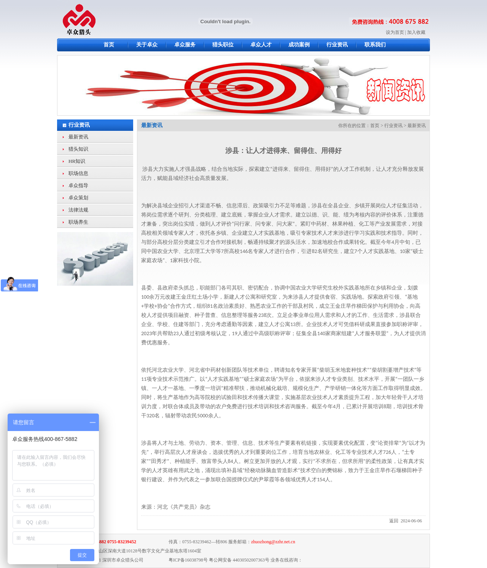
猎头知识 (78, 149)
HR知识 (76, 161)
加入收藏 (416, 32)
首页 (374, 125)
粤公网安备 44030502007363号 (239, 560)
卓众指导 (78, 185)
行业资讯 (79, 125)
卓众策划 (78, 197)
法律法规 (78, 210)
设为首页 (395, 32)
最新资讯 (78, 137)
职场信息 (78, 173)
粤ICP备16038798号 (188, 560)
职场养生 (78, 222)
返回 (393, 520)
